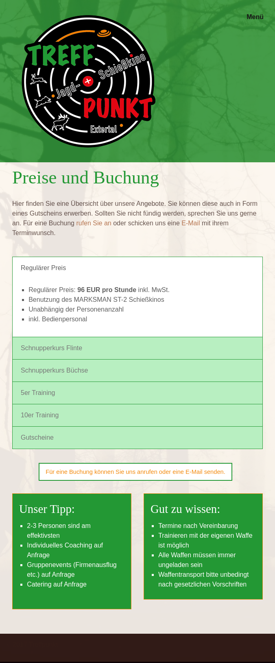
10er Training (40, 415)
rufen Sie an (93, 223)
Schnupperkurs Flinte (51, 348)
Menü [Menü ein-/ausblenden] (255, 16)
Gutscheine (37, 437)
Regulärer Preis (43, 267)
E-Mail (190, 223)
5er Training (38, 392)
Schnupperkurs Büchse (54, 370)
